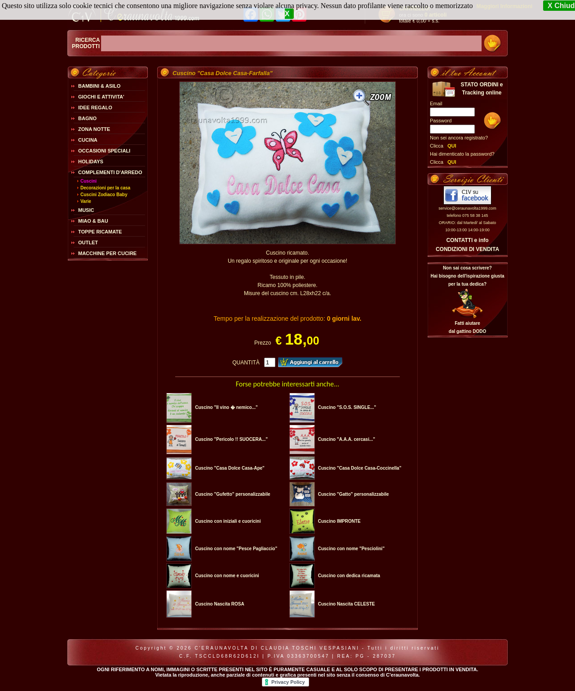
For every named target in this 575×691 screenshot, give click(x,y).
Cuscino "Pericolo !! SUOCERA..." (231, 439)
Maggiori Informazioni (504, 6)
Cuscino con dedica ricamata (349, 575)
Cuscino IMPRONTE (339, 521)
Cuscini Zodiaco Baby (103, 194)
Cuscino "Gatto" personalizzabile (353, 494)
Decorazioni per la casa (105, 187)
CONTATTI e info (467, 240)
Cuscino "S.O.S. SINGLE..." (347, 407)
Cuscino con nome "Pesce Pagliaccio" (236, 548)
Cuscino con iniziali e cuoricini (228, 521)
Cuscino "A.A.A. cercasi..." (346, 439)
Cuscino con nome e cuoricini (227, 575)
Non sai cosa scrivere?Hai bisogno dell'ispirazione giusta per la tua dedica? (467, 276)
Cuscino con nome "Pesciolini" (351, 548)
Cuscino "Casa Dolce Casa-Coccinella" (360, 468)
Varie (85, 201)
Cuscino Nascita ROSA (219, 603)
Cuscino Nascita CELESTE (346, 603)
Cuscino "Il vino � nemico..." (226, 407)
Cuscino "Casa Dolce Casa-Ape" (230, 468)
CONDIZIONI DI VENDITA (467, 249)
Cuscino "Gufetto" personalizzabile (232, 494)
